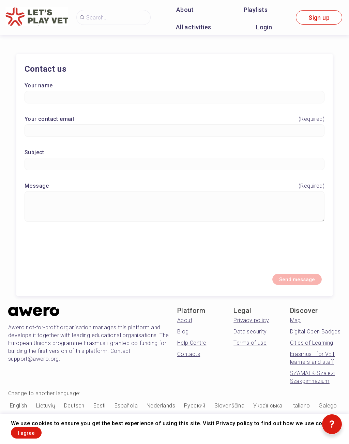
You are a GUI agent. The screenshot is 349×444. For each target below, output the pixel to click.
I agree (33, 431)
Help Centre (191, 347)
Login (264, 27)
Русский (195, 410)
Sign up (319, 17)
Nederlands (161, 410)
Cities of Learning (311, 347)
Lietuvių (45, 410)
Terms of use (250, 347)
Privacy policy (251, 325)
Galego (328, 410)
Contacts (188, 359)
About (185, 9)
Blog (183, 336)
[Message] (174, 208)
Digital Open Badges (315, 336)
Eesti (99, 410)
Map (295, 325)
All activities (193, 27)
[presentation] (174, 252)
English (18, 410)
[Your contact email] (174, 132)
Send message (289, 282)
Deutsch (74, 410)
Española (126, 410)
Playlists (256, 9)
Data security (250, 336)
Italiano (300, 410)
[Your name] (174, 99)
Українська (267, 410)
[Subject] (174, 166)
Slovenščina (229, 410)
